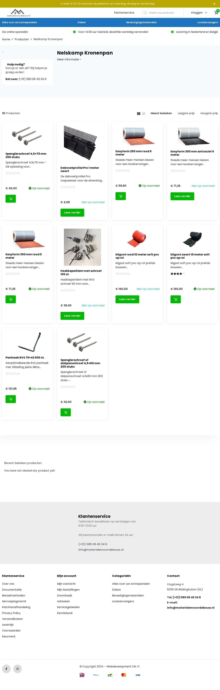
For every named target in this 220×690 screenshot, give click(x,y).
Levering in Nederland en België (194, 32)
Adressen (63, 601)
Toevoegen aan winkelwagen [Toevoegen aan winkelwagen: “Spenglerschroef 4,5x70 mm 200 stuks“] (11, 199)
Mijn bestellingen (68, 590)
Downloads (64, 595)
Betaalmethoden (13, 595)
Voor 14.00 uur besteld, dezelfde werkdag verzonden (110, 32)
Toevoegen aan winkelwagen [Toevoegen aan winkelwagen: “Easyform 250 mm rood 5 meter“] (121, 196)
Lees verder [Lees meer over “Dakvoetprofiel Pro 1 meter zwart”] (72, 213)
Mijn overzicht (66, 584)
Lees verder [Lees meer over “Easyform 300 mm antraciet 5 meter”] (182, 196)
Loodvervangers (207, 22)
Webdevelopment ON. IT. (123, 666)
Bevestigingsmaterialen (141, 22)
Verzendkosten (12, 619)
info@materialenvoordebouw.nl (101, 550)
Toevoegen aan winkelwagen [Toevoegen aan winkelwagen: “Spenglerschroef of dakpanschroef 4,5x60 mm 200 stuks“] (65, 412)
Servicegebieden (68, 607)
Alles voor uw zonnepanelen (19, 22)
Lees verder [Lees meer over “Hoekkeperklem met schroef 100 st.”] (72, 316)
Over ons (8, 584)
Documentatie (12, 590)
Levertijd (7, 625)
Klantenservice (124, 13)
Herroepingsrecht (14, 601)
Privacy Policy (11, 613)
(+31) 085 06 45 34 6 (26, 79)
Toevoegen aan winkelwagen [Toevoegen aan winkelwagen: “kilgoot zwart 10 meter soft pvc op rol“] (175, 299)
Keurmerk (8, 636)
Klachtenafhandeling (16, 607)
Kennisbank (65, 613)
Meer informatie (69, 59)
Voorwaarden (11, 631)
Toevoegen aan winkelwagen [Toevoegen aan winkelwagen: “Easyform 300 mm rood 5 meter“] (11, 299)
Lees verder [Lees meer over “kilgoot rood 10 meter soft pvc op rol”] (127, 299)
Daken (82, 22)
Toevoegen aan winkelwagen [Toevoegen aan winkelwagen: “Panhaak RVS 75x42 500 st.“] (11, 399)
